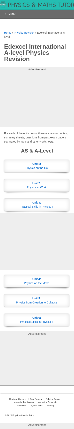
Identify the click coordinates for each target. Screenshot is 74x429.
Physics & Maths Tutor (23, 415)
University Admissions (23, 402)
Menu (9, 14)
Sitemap (50, 405)
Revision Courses (17, 399)
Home (7, 32)
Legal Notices (36, 405)
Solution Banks (53, 399)
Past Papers (36, 399)
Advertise (21, 405)
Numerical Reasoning (48, 402)
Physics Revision (24, 32)
